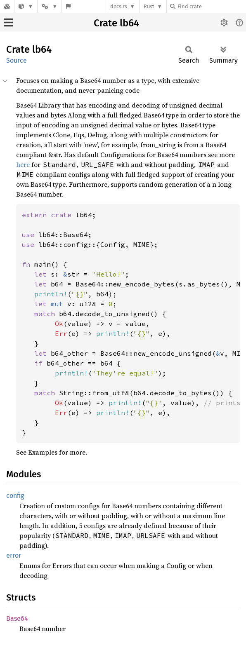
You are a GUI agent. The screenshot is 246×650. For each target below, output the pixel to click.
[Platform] (50, 6)
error (13, 555)
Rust (149, 6)
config (15, 496)
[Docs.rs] (7, 6)
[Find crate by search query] (211, 6)
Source (16, 60)
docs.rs (118, 6)
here (23, 164)
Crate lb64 (116, 23)
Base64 (17, 618)
